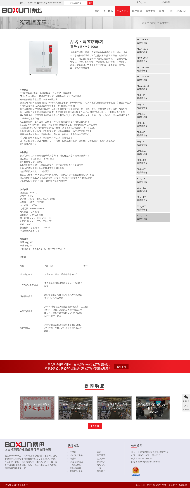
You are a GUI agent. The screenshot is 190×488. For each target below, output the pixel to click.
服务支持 (150, 11)
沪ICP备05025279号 (156, 485)
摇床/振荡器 (75, 468)
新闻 (161, 11)
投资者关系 (165, 2)
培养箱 (153, 22)
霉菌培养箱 (165, 22)
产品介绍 (121, 11)
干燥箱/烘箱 (75, 464)
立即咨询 (121, 366)
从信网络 (183, 485)
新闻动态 (101, 461)
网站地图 (140, 485)
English (142, 2)
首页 (97, 11)
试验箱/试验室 (76, 461)
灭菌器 (73, 452)
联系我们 (181, 11)
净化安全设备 (76, 455)
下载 (170, 11)
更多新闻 (95, 425)
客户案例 (137, 11)
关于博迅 (108, 11)
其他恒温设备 (76, 471)
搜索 (90, 3)
